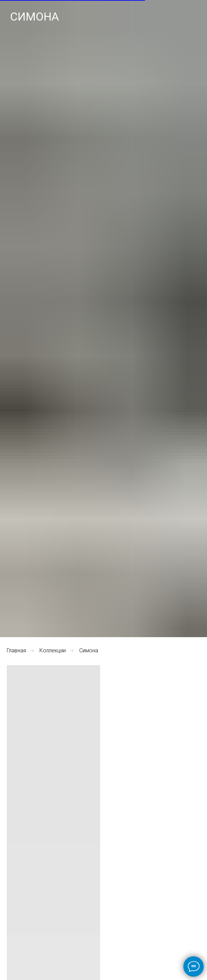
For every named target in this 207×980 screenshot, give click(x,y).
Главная (16, 650)
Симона (88, 650)
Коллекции (52, 650)
